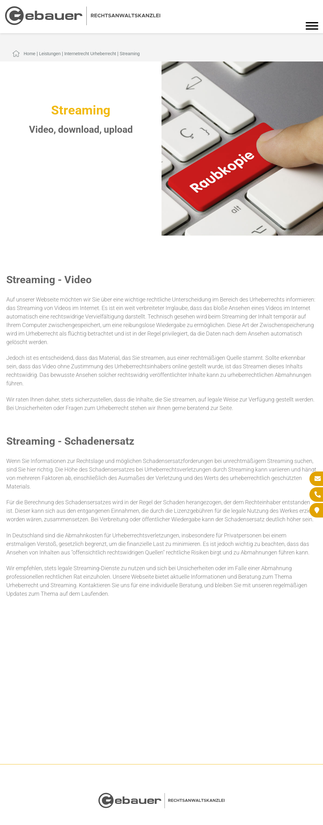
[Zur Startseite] (82, 23)
